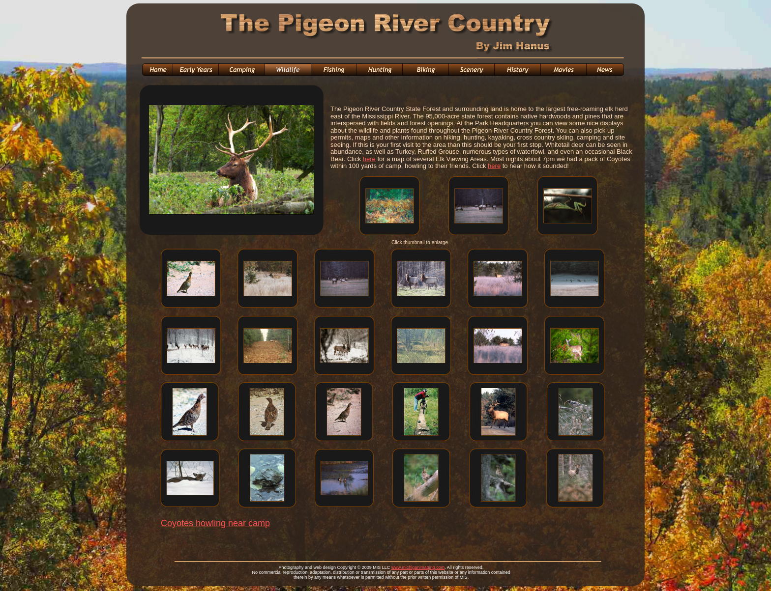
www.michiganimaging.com (418, 567)
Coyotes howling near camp (215, 523)
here (369, 159)
